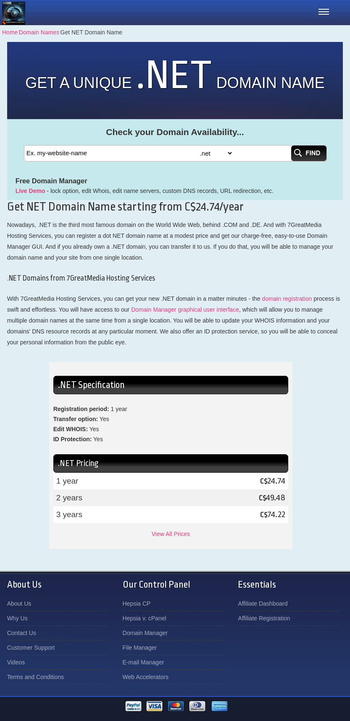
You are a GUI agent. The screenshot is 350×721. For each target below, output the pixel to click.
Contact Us (21, 633)
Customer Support (31, 647)
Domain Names (39, 32)
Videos (16, 662)
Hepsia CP (137, 603)
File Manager (140, 647)
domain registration (287, 298)
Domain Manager (145, 633)
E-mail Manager (143, 662)
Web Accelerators (145, 677)
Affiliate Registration (264, 618)
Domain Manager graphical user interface (185, 309)
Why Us (17, 618)
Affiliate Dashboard (262, 603)
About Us (19, 603)
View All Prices (171, 534)
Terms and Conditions (35, 677)
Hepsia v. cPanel (144, 618)
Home (10, 32)
